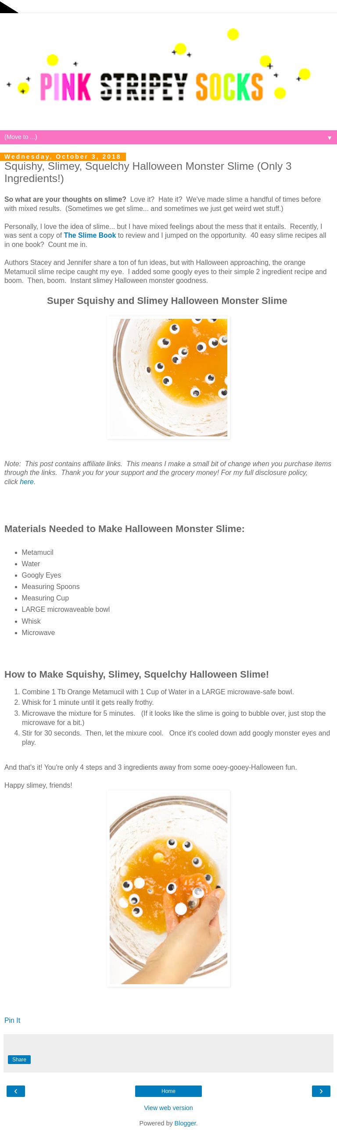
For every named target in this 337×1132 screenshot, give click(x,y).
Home (168, 1091)
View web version (168, 1107)
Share (19, 1060)
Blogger (185, 1123)
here (27, 482)
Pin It (12, 1020)
